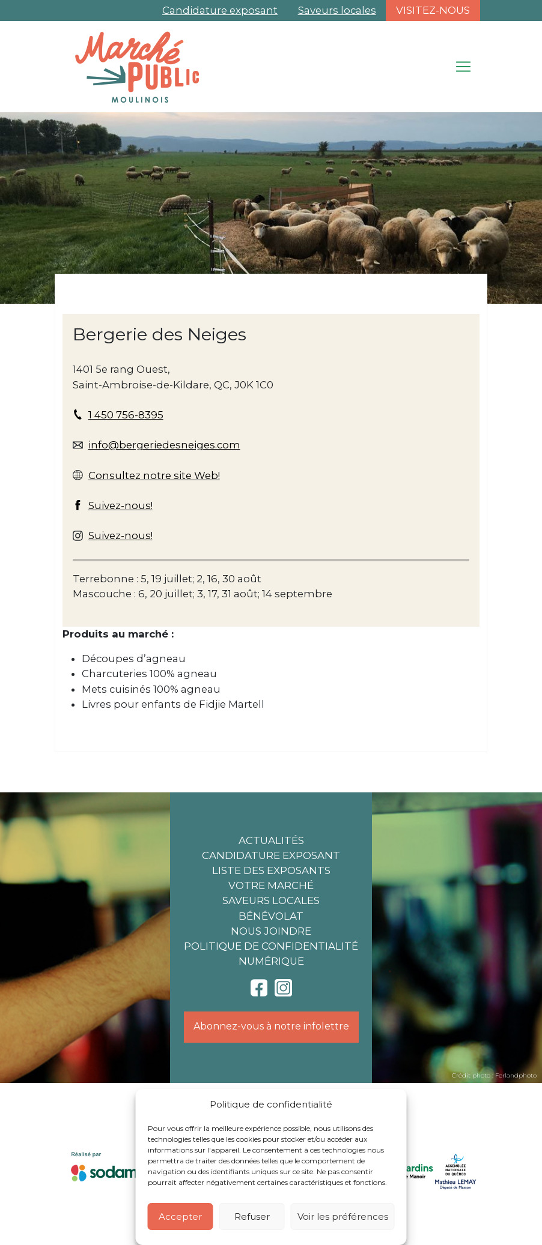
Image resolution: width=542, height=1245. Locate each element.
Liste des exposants (271, 870)
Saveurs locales (337, 10)
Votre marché (271, 885)
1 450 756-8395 (125, 415)
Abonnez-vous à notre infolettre (271, 1026)
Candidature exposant (220, 10)
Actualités (271, 840)
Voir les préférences (342, 1216)
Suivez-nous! (120, 505)
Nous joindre (271, 931)
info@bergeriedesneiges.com (164, 445)
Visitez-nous (433, 10)
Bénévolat (271, 916)
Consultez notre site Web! (154, 475)
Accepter (180, 1216)
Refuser (252, 1216)
